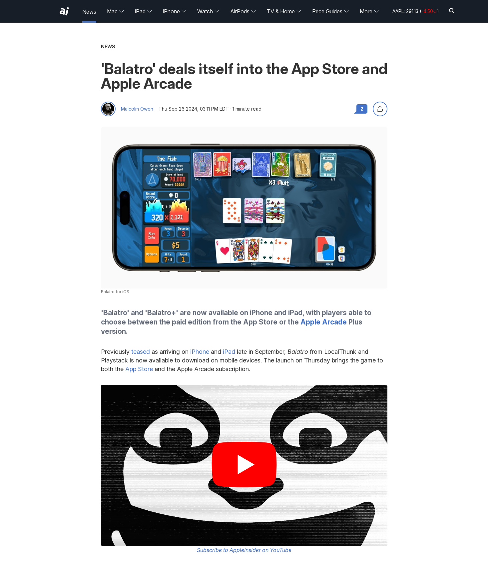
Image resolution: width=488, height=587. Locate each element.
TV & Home (284, 11)
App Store (139, 368)
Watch (208, 11)
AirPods (243, 11)
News (89, 11)
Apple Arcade (323, 322)
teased (140, 351)
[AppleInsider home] (64, 11)
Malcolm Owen (137, 109)
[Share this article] (380, 109)
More (369, 11)
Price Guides (330, 11)
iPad (143, 11)
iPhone (175, 11)
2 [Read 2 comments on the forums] (361, 109)
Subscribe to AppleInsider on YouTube (244, 550)
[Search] (451, 11)
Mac (115, 11)
